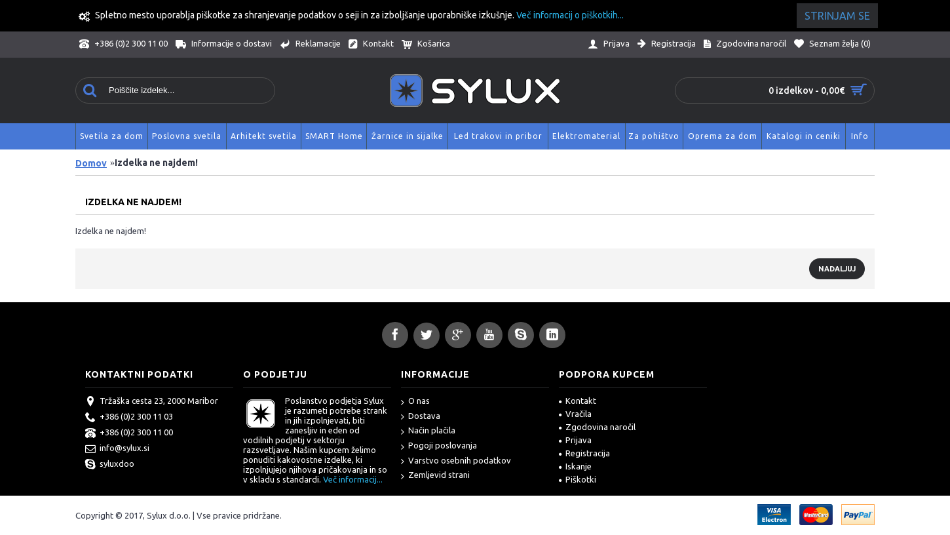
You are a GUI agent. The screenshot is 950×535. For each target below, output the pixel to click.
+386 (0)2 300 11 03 (129, 418)
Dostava (420, 416)
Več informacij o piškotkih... (570, 15)
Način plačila (428, 431)
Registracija (584, 453)
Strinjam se (837, 16)
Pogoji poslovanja (439, 446)
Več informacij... (353, 479)
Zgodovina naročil (597, 426)
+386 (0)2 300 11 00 (129, 433)
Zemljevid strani (435, 475)
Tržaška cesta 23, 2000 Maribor (151, 402)
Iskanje (575, 466)
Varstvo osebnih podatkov (456, 461)
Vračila (575, 413)
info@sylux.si (117, 449)
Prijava (575, 440)
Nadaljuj (837, 269)
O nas (415, 401)
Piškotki (577, 479)
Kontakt (577, 400)
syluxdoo (109, 465)
